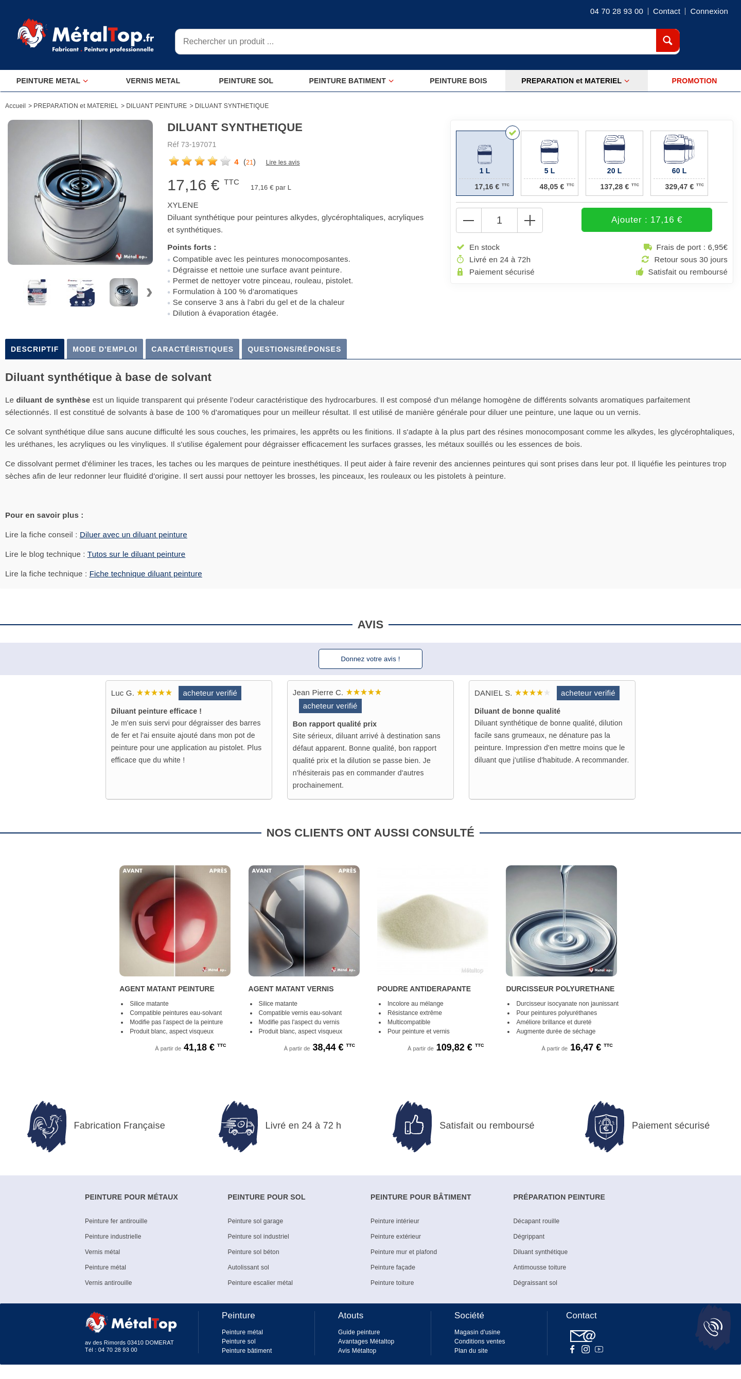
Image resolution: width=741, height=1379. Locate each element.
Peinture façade (392, 1267)
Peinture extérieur (395, 1236)
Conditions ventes (479, 1341)
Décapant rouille (537, 1221)
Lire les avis (283, 162)
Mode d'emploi (105, 349)
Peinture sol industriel (258, 1236)
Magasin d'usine (477, 1332)
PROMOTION (694, 81)
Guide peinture (359, 1332)
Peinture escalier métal (260, 1282)
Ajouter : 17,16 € (613, 220)
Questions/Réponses (294, 349)
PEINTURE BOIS (458, 81)
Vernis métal (102, 1252)
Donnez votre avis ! (370, 659)
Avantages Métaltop (366, 1341)
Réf (173, 144)
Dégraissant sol (536, 1282)
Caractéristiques (192, 349)
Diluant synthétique (541, 1252)
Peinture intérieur (394, 1221)
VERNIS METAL (153, 81)
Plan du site (471, 1350)
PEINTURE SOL (246, 81)
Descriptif (35, 349)
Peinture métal (105, 1267)
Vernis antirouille (108, 1282)
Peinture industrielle (113, 1236)
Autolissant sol (248, 1267)
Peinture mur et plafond (403, 1252)
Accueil (15, 106)
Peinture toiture (392, 1282)
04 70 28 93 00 (117, 1350)
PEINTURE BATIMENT (351, 81)
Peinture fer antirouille (116, 1221)
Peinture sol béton (253, 1252)
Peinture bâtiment (247, 1350)
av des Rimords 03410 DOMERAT (129, 1342)
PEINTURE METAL (52, 81)
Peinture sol (239, 1341)
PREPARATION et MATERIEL (575, 81)
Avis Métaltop (357, 1350)
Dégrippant (529, 1236)
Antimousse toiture (540, 1267)
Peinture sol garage (256, 1221)
